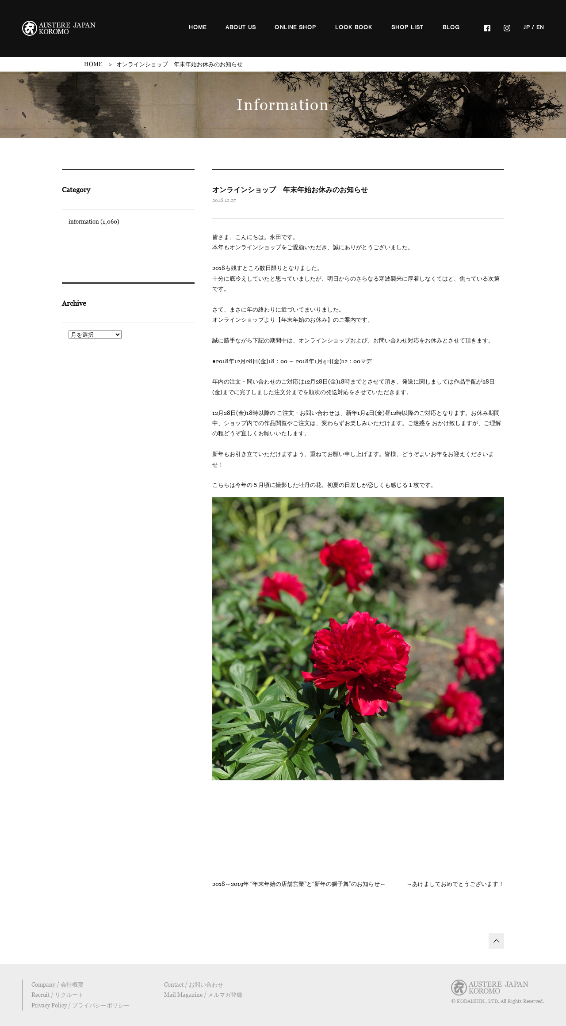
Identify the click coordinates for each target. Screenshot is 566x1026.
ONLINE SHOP (295, 27)
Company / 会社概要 (57, 984)
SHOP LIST (407, 27)
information (84, 221)
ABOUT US (241, 27)
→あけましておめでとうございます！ (455, 883)
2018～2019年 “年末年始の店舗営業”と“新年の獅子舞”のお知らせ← (299, 883)
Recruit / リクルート (57, 994)
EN (540, 27)
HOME (198, 27)
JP (527, 27)
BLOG (451, 27)
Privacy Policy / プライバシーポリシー (80, 1005)
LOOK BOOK (354, 27)
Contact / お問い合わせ (193, 984)
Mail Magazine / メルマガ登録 (203, 994)
